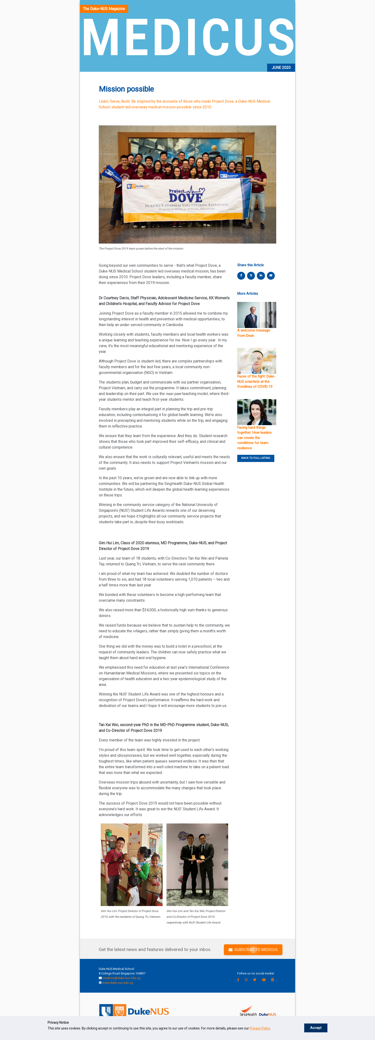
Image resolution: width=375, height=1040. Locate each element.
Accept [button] (315, 1028)
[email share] (270, 275)
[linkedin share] (261, 275)
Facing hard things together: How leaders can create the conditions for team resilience (254, 438)
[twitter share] (251, 275)
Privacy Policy (260, 1028)
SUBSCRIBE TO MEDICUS (253, 949)
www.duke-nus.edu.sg (117, 982)
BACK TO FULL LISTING (255, 458)
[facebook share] (241, 275)
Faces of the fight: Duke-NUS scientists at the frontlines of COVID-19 (256, 381)
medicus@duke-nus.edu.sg (121, 978)
